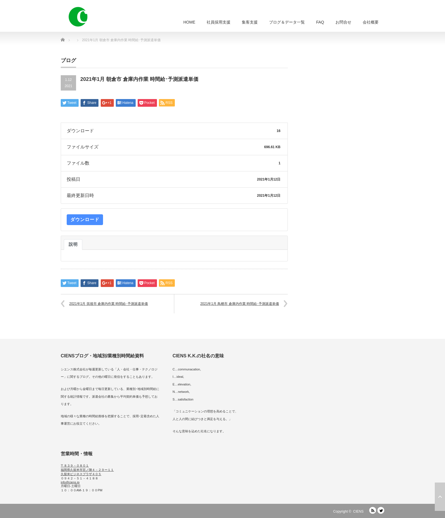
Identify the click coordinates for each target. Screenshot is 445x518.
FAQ (320, 22)
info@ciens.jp (70, 482)
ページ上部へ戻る (440, 497)
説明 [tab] (73, 244)
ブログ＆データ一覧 (287, 22)
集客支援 (250, 22)
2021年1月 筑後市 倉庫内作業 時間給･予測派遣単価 (108, 304)
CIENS (358, 511)
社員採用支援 (218, 22)
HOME (189, 22)
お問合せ (343, 22)
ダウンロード (84, 219)
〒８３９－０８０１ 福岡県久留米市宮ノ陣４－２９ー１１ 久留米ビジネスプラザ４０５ (87, 470)
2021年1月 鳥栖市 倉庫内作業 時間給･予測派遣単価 (239, 304)
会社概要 (371, 22)
